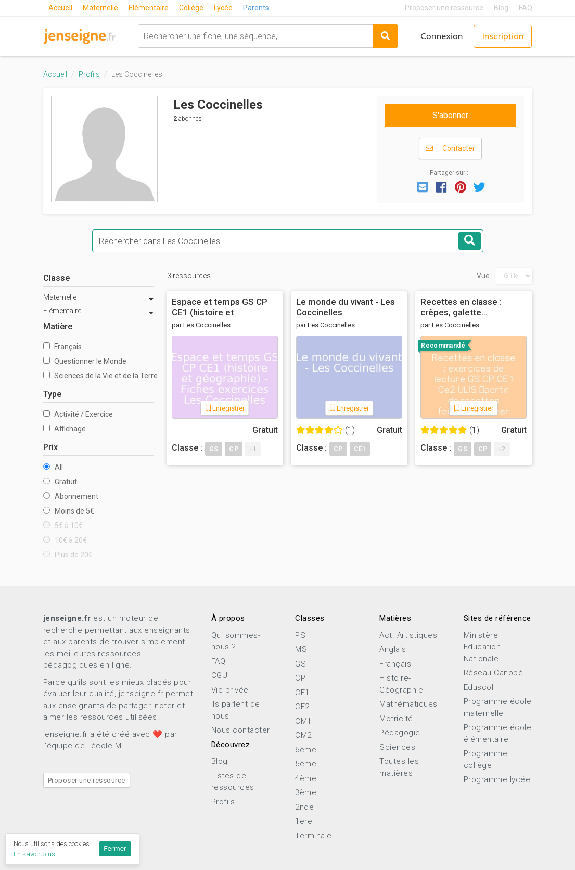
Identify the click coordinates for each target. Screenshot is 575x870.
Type (52, 394)
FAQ (525, 8)
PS (300, 635)
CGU (219, 675)
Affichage (64, 429)
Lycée (223, 8)
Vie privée (230, 690)
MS (301, 649)
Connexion (441, 36)
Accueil (60, 8)
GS (300, 664)
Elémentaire (149, 8)
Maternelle (100, 8)
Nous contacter (240, 730)
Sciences (397, 747)
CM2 (303, 735)
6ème (305, 749)
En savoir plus (34, 854)
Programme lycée (497, 779)
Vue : (485, 276)
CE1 (302, 692)
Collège (191, 8)
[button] (422, 186)
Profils (89, 74)
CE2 (302, 706)
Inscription (502, 36)
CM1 (303, 721)
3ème (305, 792)
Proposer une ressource (444, 8)
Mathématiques (408, 704)
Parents (256, 8)
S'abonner (450, 115)
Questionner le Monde (84, 361)
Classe (56, 278)
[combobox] (255, 36)
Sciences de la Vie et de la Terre (98, 376)
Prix (50, 447)
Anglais (392, 649)
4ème (305, 778)
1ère (303, 821)
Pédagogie (399, 732)
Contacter (450, 148)
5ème (305, 764)
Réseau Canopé (493, 672)
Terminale (313, 835)
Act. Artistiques (408, 635)
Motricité (396, 718)
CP (300, 678)
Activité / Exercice (78, 414)
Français (62, 346)
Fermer (115, 849)
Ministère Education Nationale (482, 647)
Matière (57, 326)
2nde (304, 807)
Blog (501, 8)
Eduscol (479, 687)
